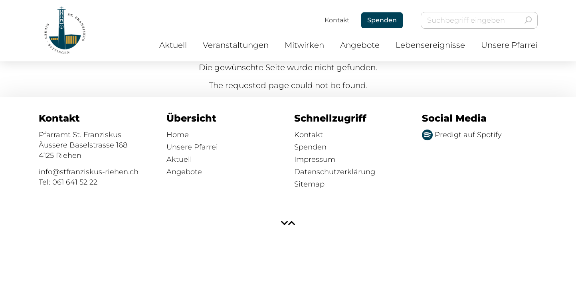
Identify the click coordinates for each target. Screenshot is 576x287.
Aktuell (173, 45)
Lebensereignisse (430, 45)
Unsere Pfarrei (509, 45)
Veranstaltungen (236, 45)
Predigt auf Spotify (462, 134)
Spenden (310, 147)
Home (177, 134)
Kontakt (337, 20)
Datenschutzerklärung (334, 171)
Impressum (314, 159)
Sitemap (309, 184)
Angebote (360, 45)
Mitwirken (304, 45)
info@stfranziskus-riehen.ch (89, 171)
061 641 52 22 (74, 182)
